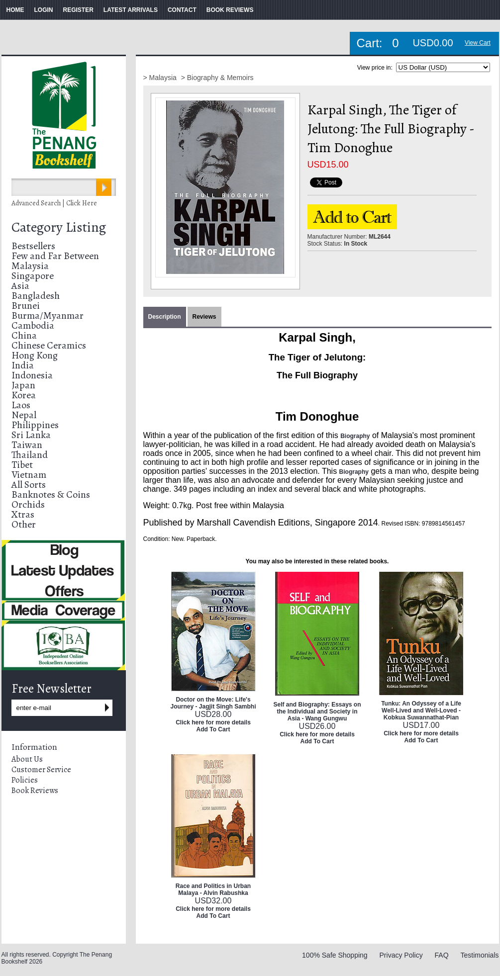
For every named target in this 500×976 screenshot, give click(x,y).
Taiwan (26, 444)
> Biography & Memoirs (217, 78)
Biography (355, 436)
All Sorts (28, 484)
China (24, 335)
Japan (23, 385)
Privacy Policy (401, 955)
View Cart (478, 42)
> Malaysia (161, 78)
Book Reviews (34, 790)
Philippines (35, 425)
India (22, 365)
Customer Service (41, 769)
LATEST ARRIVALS (130, 9)
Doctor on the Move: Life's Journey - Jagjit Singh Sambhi (213, 703)
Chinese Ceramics (48, 345)
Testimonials (479, 955)
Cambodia (32, 325)
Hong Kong (34, 355)
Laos (20, 405)
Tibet (22, 464)
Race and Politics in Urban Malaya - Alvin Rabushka (213, 889)
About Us (27, 759)
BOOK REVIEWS (230, 9)
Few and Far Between (55, 256)
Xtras (22, 514)
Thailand (29, 454)
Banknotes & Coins (50, 494)
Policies (24, 780)
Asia (20, 285)
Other (23, 524)
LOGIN (43, 9)
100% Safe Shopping (335, 955)
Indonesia (32, 375)
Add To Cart (213, 729)
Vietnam (28, 474)
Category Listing (58, 227)
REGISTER (78, 9)
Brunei (25, 305)
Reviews (204, 316)
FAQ (442, 955)
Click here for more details (213, 722)
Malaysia (30, 265)
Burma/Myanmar (47, 315)
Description (164, 316)
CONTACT (182, 9)
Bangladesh (35, 295)
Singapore (32, 275)
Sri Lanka (31, 435)
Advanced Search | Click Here (54, 203)
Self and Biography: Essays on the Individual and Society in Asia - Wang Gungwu (317, 711)
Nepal (23, 415)
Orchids (28, 504)
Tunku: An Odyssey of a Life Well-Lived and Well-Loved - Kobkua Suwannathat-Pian (421, 710)
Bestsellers (33, 246)
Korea (23, 395)
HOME (15, 9)
